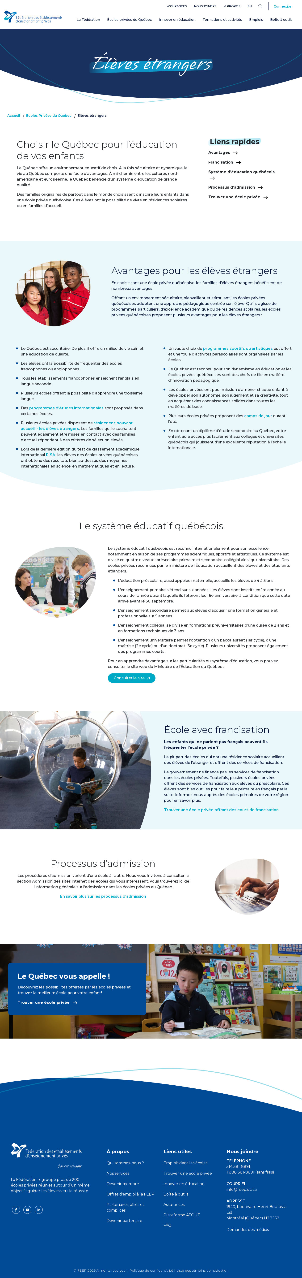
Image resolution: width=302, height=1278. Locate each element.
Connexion (283, 6)
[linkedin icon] (39, 1209)
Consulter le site (132, 678)
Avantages (223, 152)
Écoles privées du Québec (129, 19)
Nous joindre (205, 6)
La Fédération (88, 19)
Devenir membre (123, 1184)
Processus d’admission (235, 187)
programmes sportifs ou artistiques (238, 348)
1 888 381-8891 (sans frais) (250, 1172)
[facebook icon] (16, 1209)
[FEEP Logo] (33, 16)
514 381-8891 (238, 1166)
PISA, (51, 455)
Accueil (13, 115)
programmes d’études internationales (66, 408)
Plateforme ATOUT (182, 1215)
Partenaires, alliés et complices (125, 1207)
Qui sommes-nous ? (125, 1163)
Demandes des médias (247, 1229)
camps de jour (258, 416)
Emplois (256, 19)
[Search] (264, 6)
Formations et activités (222, 19)
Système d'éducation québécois (241, 175)
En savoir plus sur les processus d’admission (103, 896)
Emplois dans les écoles (185, 1163)
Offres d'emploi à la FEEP (130, 1194)
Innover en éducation (177, 19)
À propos (232, 6)
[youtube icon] (28, 1209)
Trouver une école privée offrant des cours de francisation (221, 810)
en (250, 6)
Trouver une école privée (238, 197)
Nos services (118, 1173)
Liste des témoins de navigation (202, 1270)
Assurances (177, 6)
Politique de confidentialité (151, 1270)
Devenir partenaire (124, 1220)
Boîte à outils (281, 19)
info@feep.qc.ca (241, 1189)
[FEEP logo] (46, 1154)
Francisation (224, 162)
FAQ (168, 1225)
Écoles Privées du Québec (48, 115)
